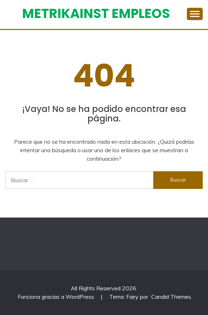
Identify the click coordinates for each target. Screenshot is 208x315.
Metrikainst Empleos (96, 13)
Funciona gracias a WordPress (57, 296)
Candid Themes (171, 296)
